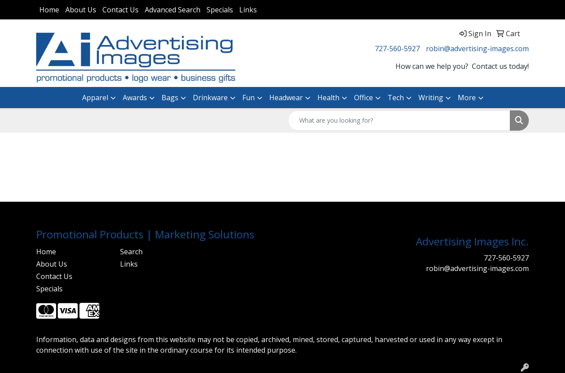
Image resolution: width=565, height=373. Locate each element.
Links (248, 10)
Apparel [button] (95, 97)
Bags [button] (170, 97)
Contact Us (120, 10)
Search (131, 251)
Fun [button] (248, 97)
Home (49, 10)
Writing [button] (430, 97)
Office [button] (363, 97)
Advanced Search (172, 10)
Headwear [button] (286, 97)
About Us (80, 10)
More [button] (467, 97)
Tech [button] (396, 97)
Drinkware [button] (210, 97)
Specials (220, 10)
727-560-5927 (397, 48)
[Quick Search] (399, 120)
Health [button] (328, 97)
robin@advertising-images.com (477, 48)
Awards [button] (135, 97)
